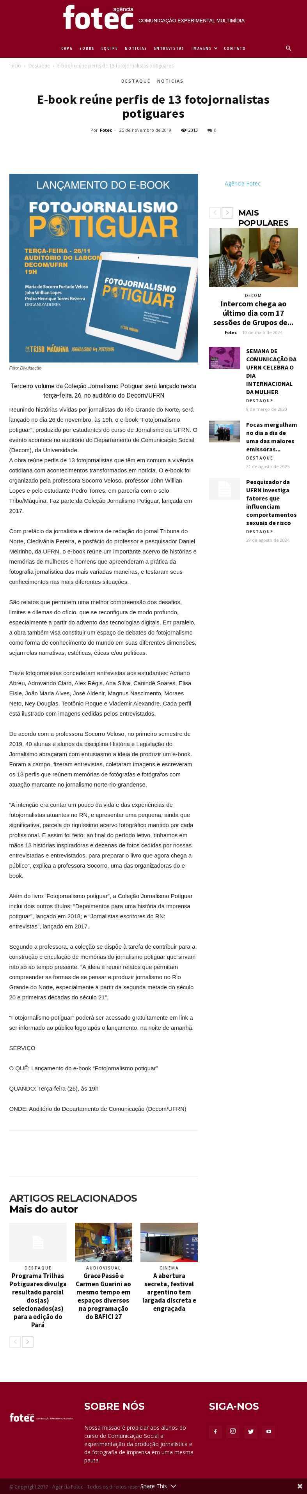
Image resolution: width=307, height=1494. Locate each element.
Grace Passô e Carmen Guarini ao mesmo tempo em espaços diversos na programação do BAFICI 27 (103, 1296)
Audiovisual (103, 1268)
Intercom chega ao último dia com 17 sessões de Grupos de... (253, 313)
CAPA (67, 48)
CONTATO (235, 48)
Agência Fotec (243, 183)
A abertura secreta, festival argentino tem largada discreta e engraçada (169, 1292)
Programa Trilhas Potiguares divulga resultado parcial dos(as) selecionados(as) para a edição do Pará (38, 1300)
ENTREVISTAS (169, 48)
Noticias (170, 81)
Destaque (39, 65)
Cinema (169, 1268)
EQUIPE (109, 48)
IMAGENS (205, 48)
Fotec (106, 130)
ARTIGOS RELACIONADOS (73, 1198)
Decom (253, 295)
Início (15, 65)
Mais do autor (43, 1209)
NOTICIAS (136, 48)
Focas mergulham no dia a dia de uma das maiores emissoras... (271, 437)
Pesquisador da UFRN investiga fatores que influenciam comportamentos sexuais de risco (271, 502)
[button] (288, 48)
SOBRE (87, 48)
